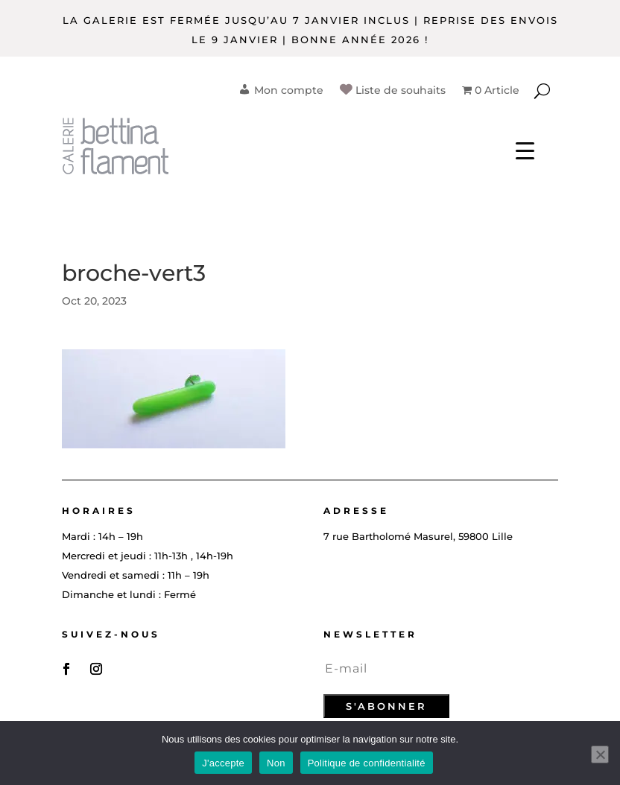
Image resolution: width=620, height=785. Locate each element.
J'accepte (223, 763)
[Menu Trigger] (524, 149)
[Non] (600, 754)
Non (276, 763)
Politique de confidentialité (367, 763)
